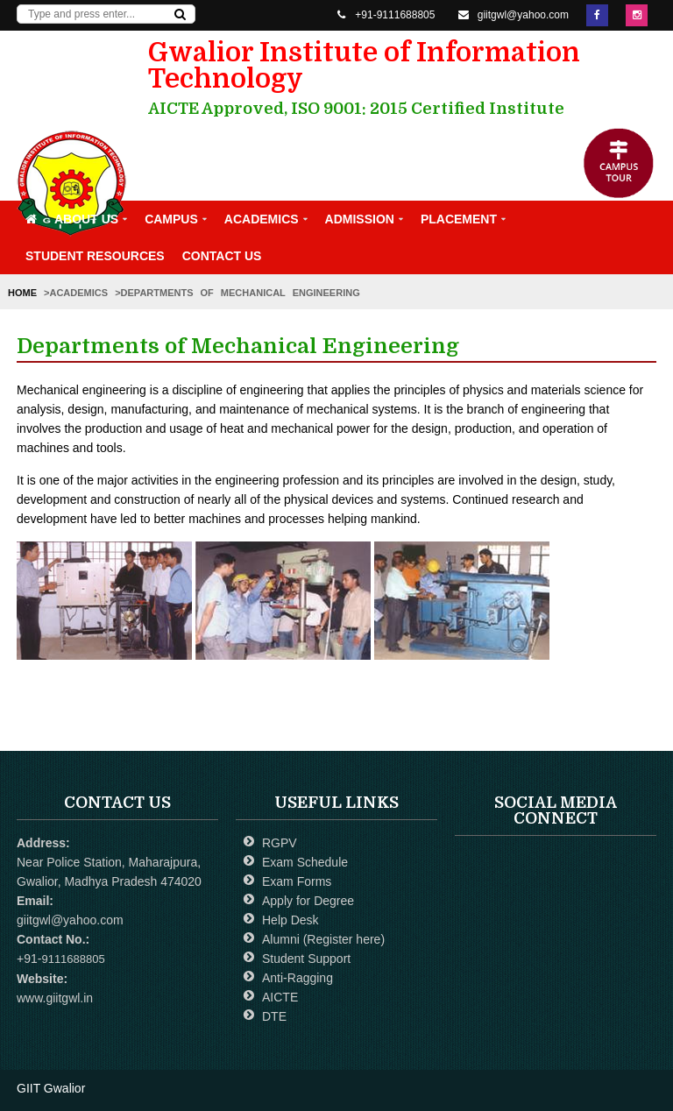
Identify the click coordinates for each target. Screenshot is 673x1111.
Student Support (306, 959)
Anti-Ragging (297, 978)
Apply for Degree (308, 901)
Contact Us (222, 256)
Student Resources (95, 256)
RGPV (279, 843)
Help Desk (290, 920)
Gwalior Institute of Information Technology (393, 78)
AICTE (280, 997)
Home (26, 292)
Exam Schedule (305, 862)
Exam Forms (296, 881)
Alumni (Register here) (323, 939)
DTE (274, 1016)
